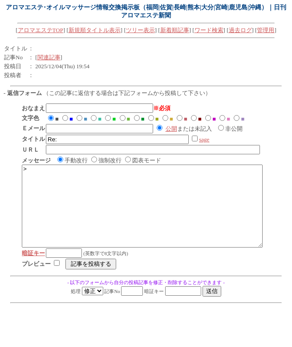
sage (204, 139)
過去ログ (240, 30)
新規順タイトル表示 (95, 30)
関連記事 (49, 57)
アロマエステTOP (40, 30)
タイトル (15, 48)
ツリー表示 (140, 30)
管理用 (265, 30)
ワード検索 (209, 30)
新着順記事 (174, 30)
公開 (171, 128)
